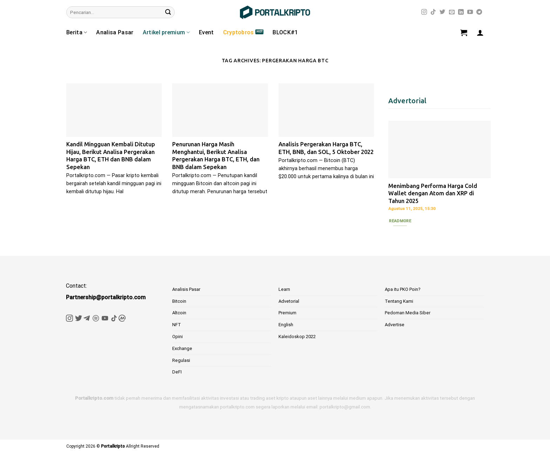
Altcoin (179, 312)
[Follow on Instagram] (424, 12)
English (286, 324)
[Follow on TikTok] (433, 12)
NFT (176, 324)
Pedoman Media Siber (407, 312)
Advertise (394, 324)
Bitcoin (179, 301)
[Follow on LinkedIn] (461, 12)
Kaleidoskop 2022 (297, 336)
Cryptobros (238, 32)
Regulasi (181, 360)
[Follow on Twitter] (442, 12)
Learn (284, 289)
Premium (287, 312)
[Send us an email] (452, 12)
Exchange (182, 348)
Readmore (400, 220)
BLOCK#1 (285, 32)
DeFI (177, 371)
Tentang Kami (399, 301)
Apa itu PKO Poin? (403, 289)
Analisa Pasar (114, 32)
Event (206, 32)
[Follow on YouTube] (470, 12)
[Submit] (168, 12)
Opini (177, 336)
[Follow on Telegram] (479, 12)
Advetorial (289, 301)
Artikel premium (166, 32)
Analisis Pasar (186, 289)
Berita (76, 32)
